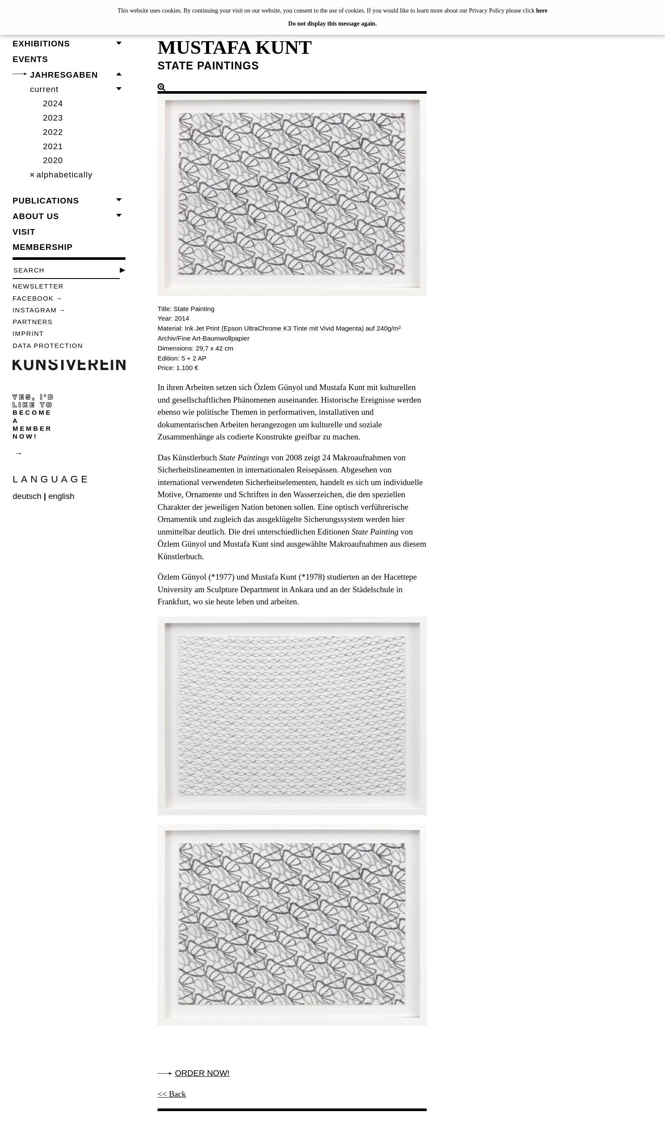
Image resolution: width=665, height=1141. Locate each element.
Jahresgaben (64, 74)
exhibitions (41, 43)
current (44, 89)
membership (43, 247)
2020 (53, 160)
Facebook (33, 298)
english (61, 496)
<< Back (172, 1093)
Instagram (35, 310)
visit (24, 231)
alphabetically (64, 174)
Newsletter (38, 286)
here (541, 10)
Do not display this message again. (332, 23)
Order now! (202, 1073)
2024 (53, 103)
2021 (53, 146)
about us (36, 216)
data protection (48, 345)
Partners (33, 321)
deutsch (27, 496)
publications (46, 200)
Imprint (28, 333)
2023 (53, 117)
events (30, 59)
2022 (53, 132)
